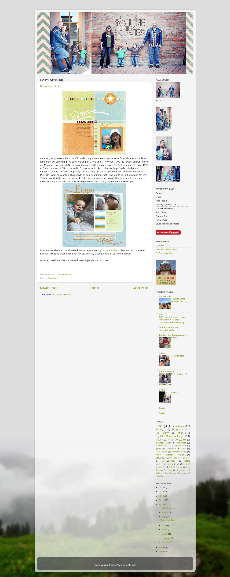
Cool (188, 458)
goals (158, 449)
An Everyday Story (165, 253)
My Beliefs (161, 245)
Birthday (169, 455)
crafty (165, 432)
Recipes (174, 461)
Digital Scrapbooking (169, 436)
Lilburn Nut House (168, 327)
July (164, 516)
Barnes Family (166, 371)
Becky (162, 390)
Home (95, 287)
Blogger (132, 565)
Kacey (162, 413)
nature (175, 473)
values (158, 476)
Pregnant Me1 (181, 429)
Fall (170, 467)
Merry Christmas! (179, 374)
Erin (161, 314)
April (164, 529)
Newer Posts (48, 287)
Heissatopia (165, 296)
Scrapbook (53, 278)
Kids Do (173, 439)
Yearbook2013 (163, 445)
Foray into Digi (49, 86)
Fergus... (175, 392)
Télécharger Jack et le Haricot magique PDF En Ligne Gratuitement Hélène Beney (172, 320)
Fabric (159, 439)
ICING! (174, 337)
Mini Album (161, 452)
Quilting (159, 473)
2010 (161, 504)
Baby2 (184, 464)
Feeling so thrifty (166, 330)
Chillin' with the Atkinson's (172, 335)
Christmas (181, 443)
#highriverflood (179, 452)
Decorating (171, 449)
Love (183, 449)
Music (170, 470)
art (178, 464)
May (164, 525)
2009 (161, 547)
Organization (181, 470)
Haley (162, 353)
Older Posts (141, 287)
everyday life (180, 445)
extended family (163, 443)
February (166, 538)
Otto (159, 426)
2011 (161, 500)
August (165, 512)
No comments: (64, 274)
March (165, 534)
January (166, 542)
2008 (161, 551)
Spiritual (182, 455)
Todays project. (178, 356)
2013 (161, 491)
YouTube (178, 458)
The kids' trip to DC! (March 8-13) (179, 300)
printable (184, 473)
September (167, 508)
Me (184, 440)
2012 (161, 496)
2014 (161, 487)
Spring (167, 473)
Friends (179, 467)
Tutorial (170, 464)
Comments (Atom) (62, 294)
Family (159, 429)
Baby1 (158, 458)
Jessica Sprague (110, 250)
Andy (158, 455)
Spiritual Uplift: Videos (166, 249)
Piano (162, 461)
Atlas (180, 432)
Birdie (162, 408)
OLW (167, 458)
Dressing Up (161, 467)
